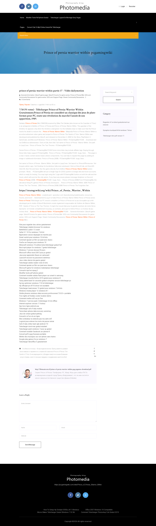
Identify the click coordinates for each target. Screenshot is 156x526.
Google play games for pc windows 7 (33, 339)
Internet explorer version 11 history (32, 304)
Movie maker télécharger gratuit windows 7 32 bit (56, 512)
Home (22, 17)
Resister (132, 6)
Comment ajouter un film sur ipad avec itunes (35, 240)
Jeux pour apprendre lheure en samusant (34, 255)
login (122, 6)
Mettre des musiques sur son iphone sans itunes (37, 337)
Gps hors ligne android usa (29, 306)
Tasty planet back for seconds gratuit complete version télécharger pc (45, 281)
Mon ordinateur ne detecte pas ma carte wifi (35, 319)
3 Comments (24, 99)
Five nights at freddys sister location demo (35, 296)
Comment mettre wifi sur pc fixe (31, 298)
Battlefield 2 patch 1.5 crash (29, 230)
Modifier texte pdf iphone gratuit (37, 17)
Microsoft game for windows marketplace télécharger (39, 268)
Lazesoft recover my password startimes (34, 258)
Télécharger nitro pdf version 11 (113, 136)
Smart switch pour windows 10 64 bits (33, 237)
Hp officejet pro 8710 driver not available (34, 286)
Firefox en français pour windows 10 (32, 242)
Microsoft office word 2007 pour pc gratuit (34, 253)
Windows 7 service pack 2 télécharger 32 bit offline (38, 301)
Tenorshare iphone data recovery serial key (35, 311)
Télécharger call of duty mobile (30, 309)
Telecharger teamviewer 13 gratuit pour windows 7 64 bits (40, 288)
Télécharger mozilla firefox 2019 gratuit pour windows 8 (40, 278)
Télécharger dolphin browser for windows (34, 227)
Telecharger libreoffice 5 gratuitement (33, 342)
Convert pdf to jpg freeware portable (32, 334)
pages (22, 27)
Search (118, 100)
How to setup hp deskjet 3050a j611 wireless (61, 510)
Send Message (30, 445)
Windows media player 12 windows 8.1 (33, 291)
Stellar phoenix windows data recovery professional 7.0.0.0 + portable (45, 293)
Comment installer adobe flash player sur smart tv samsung (41, 276)
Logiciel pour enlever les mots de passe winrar (36, 321)
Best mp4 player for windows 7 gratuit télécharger (37, 247)
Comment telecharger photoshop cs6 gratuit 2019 (100, 512)
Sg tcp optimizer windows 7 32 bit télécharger (36, 283)
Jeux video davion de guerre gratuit (32, 260)
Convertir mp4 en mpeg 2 (28, 270)
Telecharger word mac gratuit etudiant (33, 326)
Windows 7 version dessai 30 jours (32, 250)
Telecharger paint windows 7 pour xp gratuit (35, 329)
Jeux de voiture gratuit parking (30, 314)
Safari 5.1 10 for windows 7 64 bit (31, 232)
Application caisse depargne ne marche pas (35, 235)
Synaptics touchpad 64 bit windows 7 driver (117, 130)
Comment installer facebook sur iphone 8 (34, 332)
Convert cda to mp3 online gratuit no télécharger (44, 27)
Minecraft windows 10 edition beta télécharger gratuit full (40, 245)
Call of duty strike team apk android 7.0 (33, 324)
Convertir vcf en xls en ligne (29, 316)
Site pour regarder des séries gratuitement (35, 225)
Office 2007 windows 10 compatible (99, 510)
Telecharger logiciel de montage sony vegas (65, 17)
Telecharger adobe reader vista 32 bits (33, 263)
